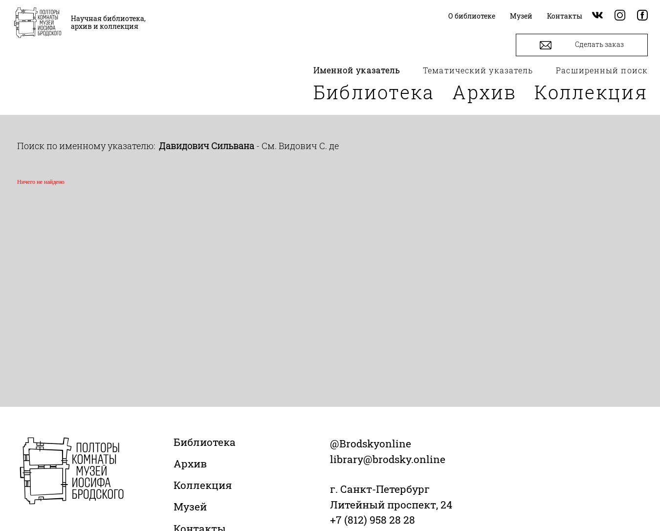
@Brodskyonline (370, 443)
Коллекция (591, 92)
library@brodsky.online (387, 459)
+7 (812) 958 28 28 (372, 520)
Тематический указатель (478, 70)
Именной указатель (356, 70)
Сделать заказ (582, 45)
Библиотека (374, 92)
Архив (484, 92)
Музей (190, 506)
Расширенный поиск (602, 70)
